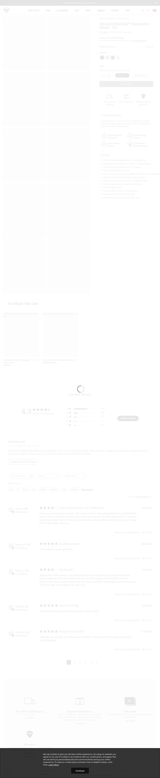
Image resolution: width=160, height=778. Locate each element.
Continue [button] (80, 770)
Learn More (53, 764)
